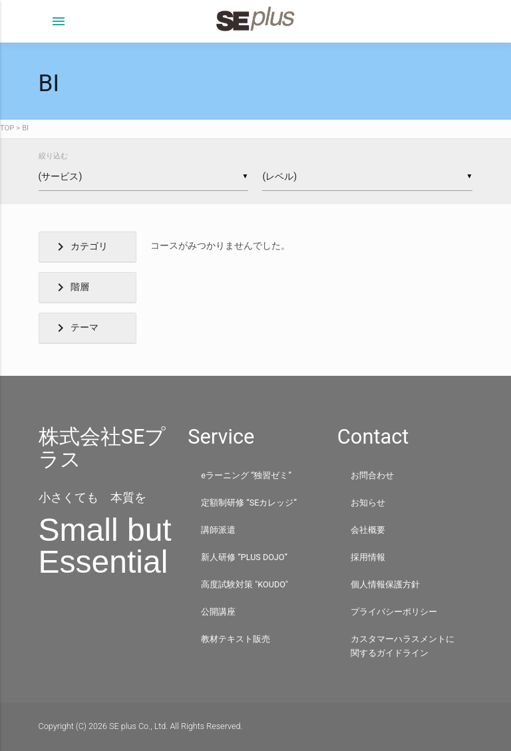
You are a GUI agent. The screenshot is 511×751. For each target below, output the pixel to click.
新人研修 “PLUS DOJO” (244, 557)
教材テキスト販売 (235, 639)
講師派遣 (218, 530)
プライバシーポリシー (394, 612)
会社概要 (368, 530)
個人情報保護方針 (385, 584)
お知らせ (368, 503)
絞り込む (53, 156)
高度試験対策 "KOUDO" (244, 584)
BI (25, 128)
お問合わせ (372, 475)
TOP (7, 128)
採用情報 (368, 557)
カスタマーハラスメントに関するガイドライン (402, 646)
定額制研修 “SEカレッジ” (249, 503)
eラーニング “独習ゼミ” (246, 475)
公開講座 (218, 612)
